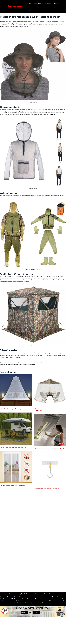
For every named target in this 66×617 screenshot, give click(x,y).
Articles (47, 3)
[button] (41, 3)
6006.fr (50, 594)
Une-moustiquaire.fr (16, 6)
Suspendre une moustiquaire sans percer (18, 566)
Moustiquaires (37, 3)
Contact (29, 10)
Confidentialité (28, 594)
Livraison (35, 594)
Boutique (55, 3)
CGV (46, 594)
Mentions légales (18, 594)
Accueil (29, 3)
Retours (41, 594)
